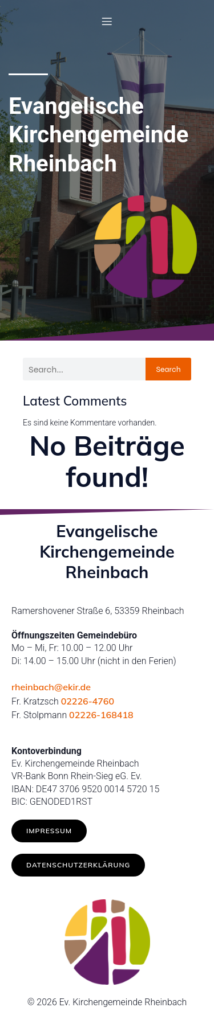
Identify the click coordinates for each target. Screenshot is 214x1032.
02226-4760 (87, 701)
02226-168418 (101, 714)
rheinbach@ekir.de (51, 687)
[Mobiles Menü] (107, 21)
